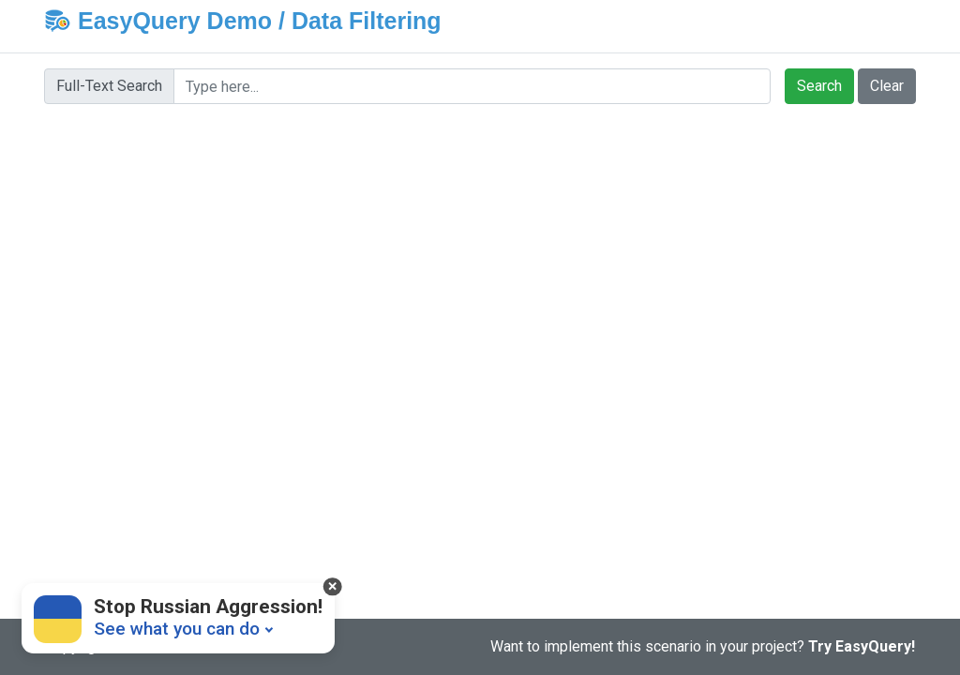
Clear (887, 86)
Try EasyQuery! (861, 646)
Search (819, 86)
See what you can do (177, 628)
